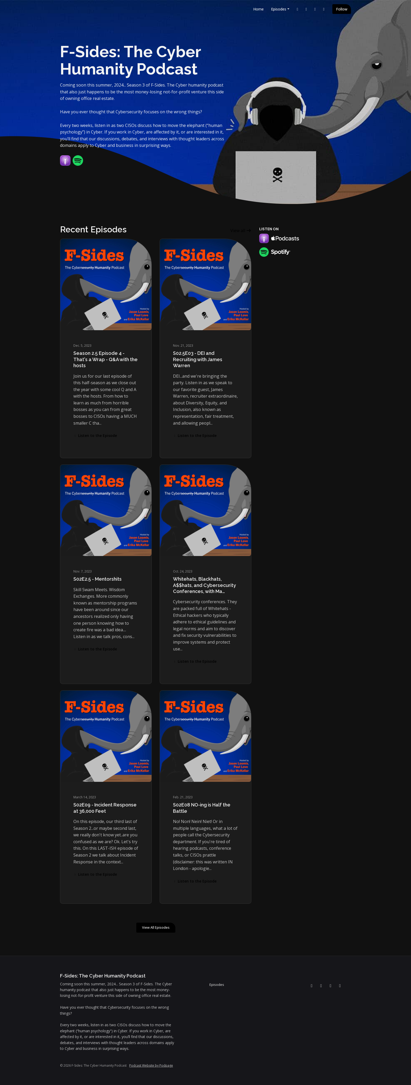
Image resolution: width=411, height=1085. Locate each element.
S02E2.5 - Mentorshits (97, 579)
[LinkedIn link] (297, 9)
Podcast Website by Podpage (151, 1065)
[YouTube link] (306, 9)
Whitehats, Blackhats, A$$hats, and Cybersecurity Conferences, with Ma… (204, 585)
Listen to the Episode (95, 435)
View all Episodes (156, 927)
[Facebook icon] (330, 985)
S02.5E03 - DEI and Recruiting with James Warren (197, 359)
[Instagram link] (324, 9)
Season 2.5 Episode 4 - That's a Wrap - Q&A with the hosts (105, 359)
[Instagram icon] (340, 985)
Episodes (278, 9)
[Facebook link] (315, 9)
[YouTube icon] (321, 985)
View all (240, 230)
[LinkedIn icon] (311, 985)
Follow (341, 9)
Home (258, 9)
